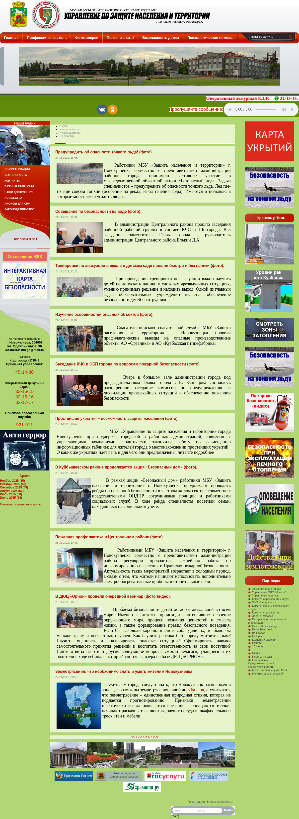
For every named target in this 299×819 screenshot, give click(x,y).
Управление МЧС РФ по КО (267, 592)
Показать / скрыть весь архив (20, 504)
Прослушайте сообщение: (196, 109)
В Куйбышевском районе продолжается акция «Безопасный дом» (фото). (126, 467)
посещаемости (71, 132)
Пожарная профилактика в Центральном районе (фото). (109, 537)
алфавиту (68, 135)
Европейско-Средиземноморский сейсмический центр (261, 663)
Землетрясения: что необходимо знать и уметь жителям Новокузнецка (123, 671)
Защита (108, 14)
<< (133, 737)
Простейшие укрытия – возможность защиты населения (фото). (117, 418)
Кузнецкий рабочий (262, 639)
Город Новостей (260, 629)
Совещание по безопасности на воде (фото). (98, 211)
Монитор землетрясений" (266, 673)
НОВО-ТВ (256, 643)
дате (65, 125)
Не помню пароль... (219, 802)
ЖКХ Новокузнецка (262, 602)
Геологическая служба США (267, 670)
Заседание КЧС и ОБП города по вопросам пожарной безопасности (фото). (128, 364)
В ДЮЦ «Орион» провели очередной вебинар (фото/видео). (113, 596)
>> (157, 737)
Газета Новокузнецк (262, 626)
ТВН (253, 649)
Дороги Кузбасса (260, 615)
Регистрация (196, 802)
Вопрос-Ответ (24, 239)
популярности (70, 129)
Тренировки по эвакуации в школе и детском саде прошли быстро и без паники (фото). (139, 265)
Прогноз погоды (260, 656)
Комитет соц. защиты (263, 612)
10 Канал (256, 646)
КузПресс (256, 636)
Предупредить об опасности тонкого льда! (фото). (104, 152)
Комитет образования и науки (268, 598)
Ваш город (256, 632)
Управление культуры (263, 595)
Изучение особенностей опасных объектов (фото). (104, 314)
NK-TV (254, 653)
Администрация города (264, 588)
